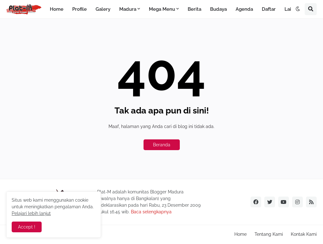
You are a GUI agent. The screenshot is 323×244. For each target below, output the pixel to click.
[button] (298, 9)
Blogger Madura (167, 191)
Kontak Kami (304, 234)
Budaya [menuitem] (218, 9)
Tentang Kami (269, 234)
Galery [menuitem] (103, 9)
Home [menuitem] (56, 9)
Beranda (161, 144)
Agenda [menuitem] (244, 9)
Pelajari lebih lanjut (31, 213)
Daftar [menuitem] (269, 9)
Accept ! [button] (26, 226)
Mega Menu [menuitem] (162, 9)
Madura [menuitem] (127, 9)
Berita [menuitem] (194, 9)
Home (240, 234)
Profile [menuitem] (79, 9)
